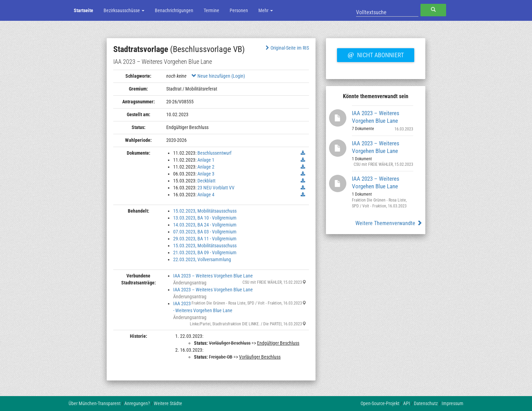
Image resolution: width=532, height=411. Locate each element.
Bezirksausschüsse (124, 10)
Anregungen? (137, 403)
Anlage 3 (205, 174)
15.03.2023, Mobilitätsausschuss (205, 245)
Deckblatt (206, 180)
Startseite (83, 10)
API (406, 403)
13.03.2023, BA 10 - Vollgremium (205, 218)
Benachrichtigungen (174, 10)
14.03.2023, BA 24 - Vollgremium (205, 225)
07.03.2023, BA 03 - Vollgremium (205, 231)
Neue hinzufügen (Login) (218, 76)
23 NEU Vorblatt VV (215, 187)
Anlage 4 (205, 194)
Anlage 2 (205, 167)
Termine (211, 10)
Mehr (265, 10)
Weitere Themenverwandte (388, 223)
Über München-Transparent (95, 403)
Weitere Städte (168, 403)
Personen (239, 10)
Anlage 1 (205, 160)
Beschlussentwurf (214, 153)
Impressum (452, 403)
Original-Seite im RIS (286, 48)
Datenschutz (426, 403)
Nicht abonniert (375, 54)
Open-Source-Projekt (380, 403)
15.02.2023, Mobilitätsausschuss (205, 211)
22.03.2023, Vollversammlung (202, 259)
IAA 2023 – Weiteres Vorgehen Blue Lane (213, 276)
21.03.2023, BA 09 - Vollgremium (205, 252)
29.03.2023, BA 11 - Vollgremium (205, 238)
